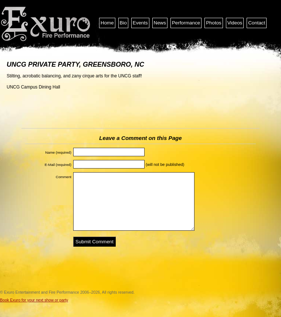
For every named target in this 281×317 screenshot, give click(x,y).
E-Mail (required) (58, 165)
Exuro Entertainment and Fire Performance (46, 24)
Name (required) (58, 152)
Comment (63, 177)
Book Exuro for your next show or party (34, 300)
